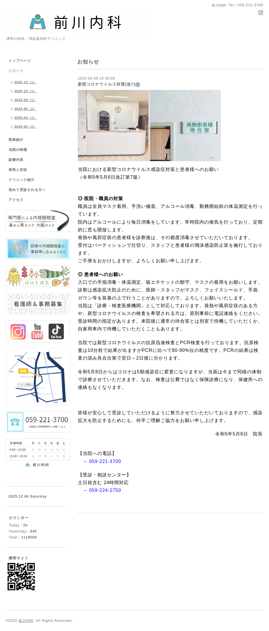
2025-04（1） (25, 117)
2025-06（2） (25, 109)
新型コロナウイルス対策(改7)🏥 (109, 84)
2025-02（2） (25, 126)
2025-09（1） (25, 100)
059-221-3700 (105, 461)
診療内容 (16, 160)
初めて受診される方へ (27, 190)
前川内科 (26, 621)
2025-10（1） (25, 91)
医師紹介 (16, 140)
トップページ (20, 61)
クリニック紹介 (22, 180)
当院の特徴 (18, 150)
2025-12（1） (25, 82)
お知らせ (16, 71)
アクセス (16, 200)
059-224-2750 (105, 490)
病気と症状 (18, 170)
